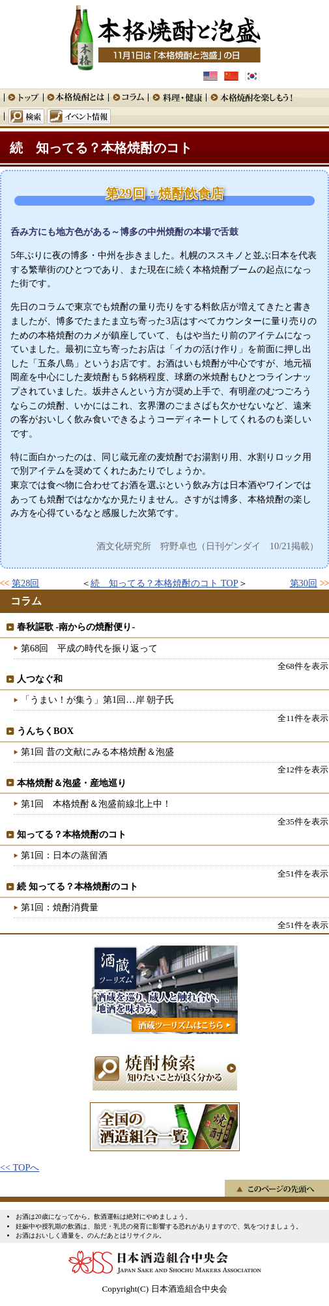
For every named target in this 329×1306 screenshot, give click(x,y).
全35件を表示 (303, 821)
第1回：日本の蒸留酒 (64, 855)
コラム (128, 97)
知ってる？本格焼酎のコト (71, 834)
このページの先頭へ (277, 1188)
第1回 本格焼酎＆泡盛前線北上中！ (96, 803)
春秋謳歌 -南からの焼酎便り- (76, 626)
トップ (23, 97)
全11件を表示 (303, 718)
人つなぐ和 (40, 678)
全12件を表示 (303, 769)
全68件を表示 (303, 666)
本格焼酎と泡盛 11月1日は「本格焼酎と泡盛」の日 (165, 36)
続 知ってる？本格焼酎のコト (101, 148)
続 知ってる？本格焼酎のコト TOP (164, 583)
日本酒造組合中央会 (165, 1262)
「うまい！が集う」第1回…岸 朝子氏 (97, 699)
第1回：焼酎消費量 (59, 907)
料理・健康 (177, 97)
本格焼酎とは (75, 97)
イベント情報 (79, 116)
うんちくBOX (45, 731)
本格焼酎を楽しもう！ (252, 97)
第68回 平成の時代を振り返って (89, 648)
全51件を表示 (303, 873)
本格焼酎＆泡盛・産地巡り (71, 783)
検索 (24, 116)
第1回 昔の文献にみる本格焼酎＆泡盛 (97, 751)
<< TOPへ (20, 1167)
